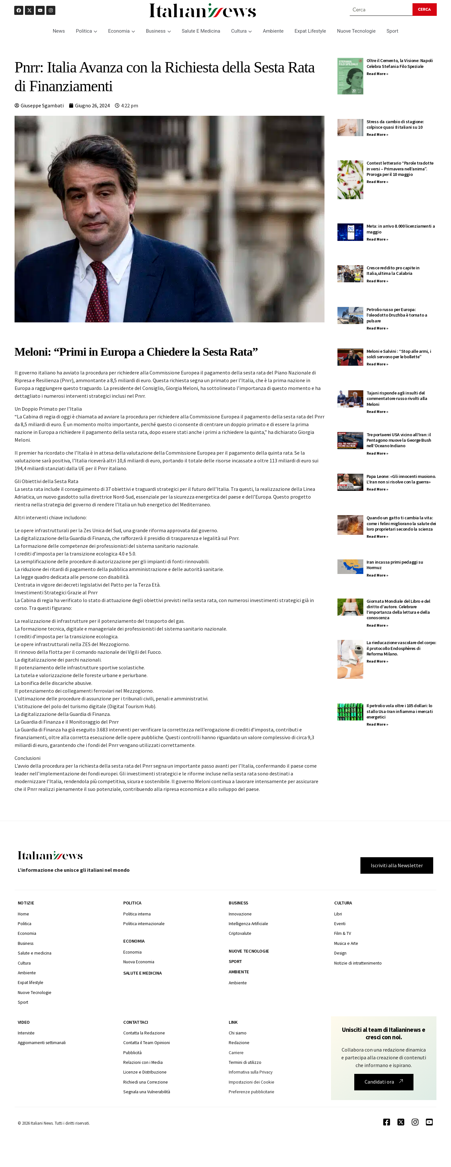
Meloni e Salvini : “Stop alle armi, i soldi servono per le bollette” (399, 354)
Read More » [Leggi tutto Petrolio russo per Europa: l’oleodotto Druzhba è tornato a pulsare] (377, 328)
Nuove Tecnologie (356, 31)
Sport (392, 31)
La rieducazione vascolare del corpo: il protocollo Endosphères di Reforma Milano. (401, 648)
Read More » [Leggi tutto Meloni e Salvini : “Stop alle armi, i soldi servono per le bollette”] (377, 364)
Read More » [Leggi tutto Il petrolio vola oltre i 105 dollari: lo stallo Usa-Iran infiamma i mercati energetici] (377, 724)
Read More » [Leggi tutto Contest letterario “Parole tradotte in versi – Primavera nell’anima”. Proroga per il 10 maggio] (377, 181)
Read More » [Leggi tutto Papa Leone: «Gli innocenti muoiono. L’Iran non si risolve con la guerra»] (377, 489)
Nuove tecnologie (249, 951)
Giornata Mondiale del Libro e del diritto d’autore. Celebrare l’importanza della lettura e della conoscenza (398, 609)
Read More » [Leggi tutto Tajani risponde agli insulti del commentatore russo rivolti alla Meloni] (377, 411)
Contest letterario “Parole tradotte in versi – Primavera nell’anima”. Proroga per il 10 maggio (400, 169)
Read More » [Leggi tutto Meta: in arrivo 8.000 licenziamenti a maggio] (377, 239)
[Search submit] (425, 9)
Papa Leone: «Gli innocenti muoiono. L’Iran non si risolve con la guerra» (401, 479)
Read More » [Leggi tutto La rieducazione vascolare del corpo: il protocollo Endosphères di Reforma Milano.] (377, 661)
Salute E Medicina (201, 31)
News (59, 31)
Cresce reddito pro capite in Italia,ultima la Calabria (393, 270)
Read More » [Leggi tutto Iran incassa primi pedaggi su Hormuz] (377, 575)
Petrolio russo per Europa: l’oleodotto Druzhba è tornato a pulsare (397, 315)
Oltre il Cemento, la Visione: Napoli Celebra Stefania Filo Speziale (400, 63)
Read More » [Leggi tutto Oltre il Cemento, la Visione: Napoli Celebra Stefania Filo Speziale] (377, 73)
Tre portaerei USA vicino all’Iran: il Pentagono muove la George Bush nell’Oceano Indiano (399, 440)
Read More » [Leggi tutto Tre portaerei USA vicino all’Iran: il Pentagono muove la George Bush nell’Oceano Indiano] (377, 453)
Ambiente (273, 31)
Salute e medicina (142, 973)
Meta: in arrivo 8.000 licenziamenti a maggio (401, 229)
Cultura (241, 31)
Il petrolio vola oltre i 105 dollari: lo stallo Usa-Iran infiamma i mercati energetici (400, 711)
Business (158, 31)
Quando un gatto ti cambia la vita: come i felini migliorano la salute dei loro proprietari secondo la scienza (401, 523)
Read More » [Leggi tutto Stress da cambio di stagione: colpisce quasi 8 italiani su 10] (377, 134)
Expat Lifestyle (310, 31)
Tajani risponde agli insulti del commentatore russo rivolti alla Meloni (397, 398)
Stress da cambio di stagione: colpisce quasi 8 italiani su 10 (395, 124)
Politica (86, 31)
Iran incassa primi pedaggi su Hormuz (395, 565)
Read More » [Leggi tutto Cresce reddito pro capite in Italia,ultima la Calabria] (377, 280)
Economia (121, 31)
